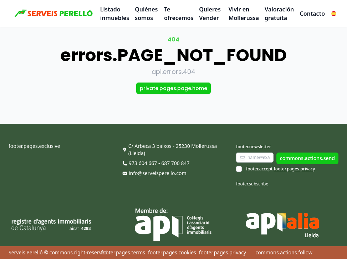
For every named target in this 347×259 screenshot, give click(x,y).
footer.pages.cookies (172, 252)
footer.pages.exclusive (34, 146)
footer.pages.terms (123, 252)
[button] (333, 13)
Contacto (312, 14)
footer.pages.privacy (294, 169)
